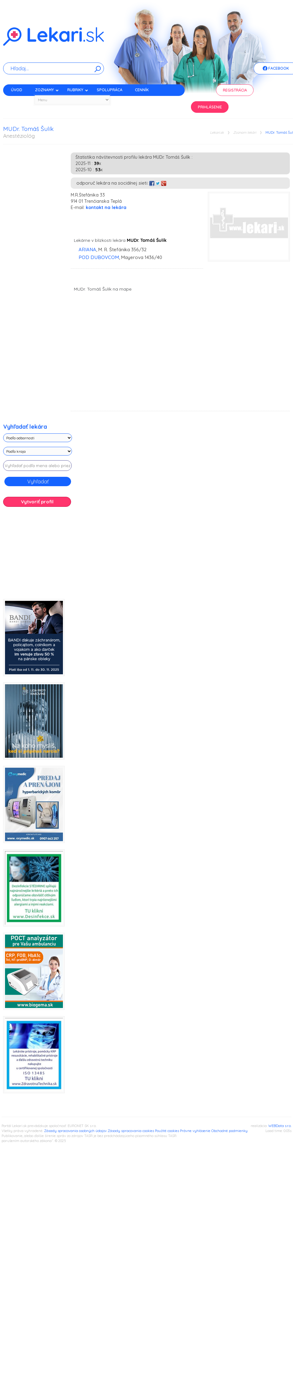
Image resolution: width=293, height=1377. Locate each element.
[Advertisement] (47, 555)
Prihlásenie (210, 107)
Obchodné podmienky (229, 1131)
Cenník (142, 89)
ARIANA (87, 249)
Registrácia (235, 90)
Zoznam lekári (244, 133)
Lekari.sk (217, 133)
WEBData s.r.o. (279, 1126)
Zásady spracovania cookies (131, 1131)
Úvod (16, 89)
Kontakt (19, 100)
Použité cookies (167, 1131)
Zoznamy (47, 89)
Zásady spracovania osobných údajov (75, 1131)
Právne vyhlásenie (195, 1131)
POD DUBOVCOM (99, 257)
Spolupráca (109, 89)
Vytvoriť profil (37, 502)
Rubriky (77, 89)
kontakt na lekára (106, 207)
